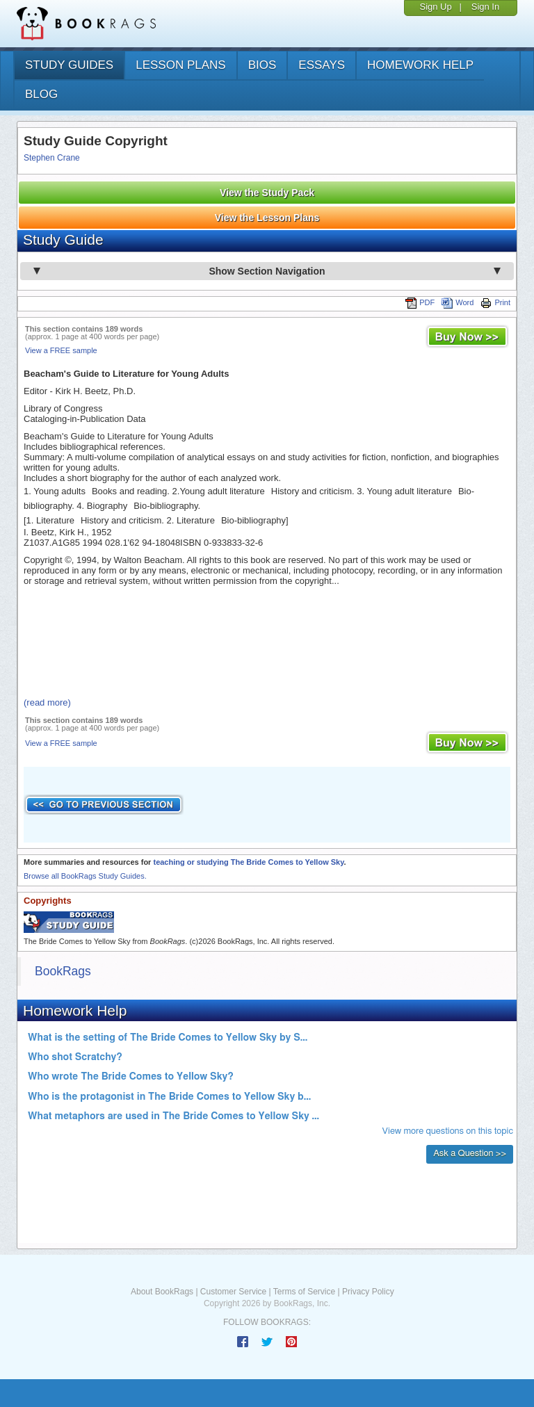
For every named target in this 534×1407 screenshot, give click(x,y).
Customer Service (233, 1291)
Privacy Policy (368, 1291)
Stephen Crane (52, 158)
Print (495, 302)
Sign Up (435, 6)
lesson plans (180, 65)
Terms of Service (304, 1291)
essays (321, 65)
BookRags (63, 971)
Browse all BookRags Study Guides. (85, 876)
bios (262, 65)
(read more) (47, 702)
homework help (420, 65)
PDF (420, 302)
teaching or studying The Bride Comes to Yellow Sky (248, 862)
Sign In (485, 6)
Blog (41, 94)
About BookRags (162, 1291)
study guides (69, 65)
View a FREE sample (61, 350)
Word (458, 302)
